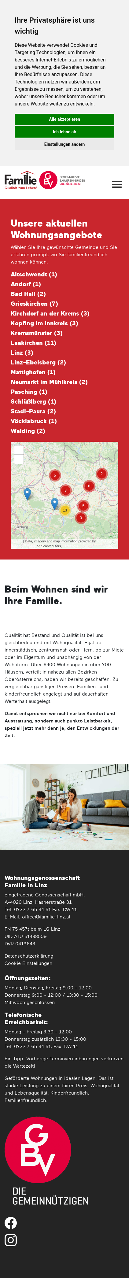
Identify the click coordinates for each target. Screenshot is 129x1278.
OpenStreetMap (24, 546)
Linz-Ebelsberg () (38, 363)
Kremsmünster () (37, 333)
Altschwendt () (34, 274)
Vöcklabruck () (34, 421)
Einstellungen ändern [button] (64, 144)
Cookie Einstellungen (28, 963)
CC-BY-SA (71, 546)
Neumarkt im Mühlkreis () (49, 382)
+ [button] (19, 450)
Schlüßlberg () (33, 402)
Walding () (28, 431)
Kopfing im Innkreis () (44, 323)
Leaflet (17, 541)
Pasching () (29, 392)
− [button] (19, 459)
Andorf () (26, 284)
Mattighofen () (33, 372)
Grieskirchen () (34, 304)
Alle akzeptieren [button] (64, 119)
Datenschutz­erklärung (29, 956)
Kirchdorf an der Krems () (50, 314)
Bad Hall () (28, 294)
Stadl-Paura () (33, 411)
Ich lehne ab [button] (64, 131)
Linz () (22, 353)
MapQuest (104, 541)
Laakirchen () (33, 343)
